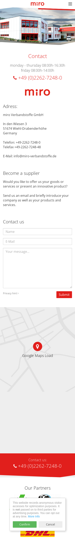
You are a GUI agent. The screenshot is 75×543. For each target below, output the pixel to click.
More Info (34, 516)
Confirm (24, 524)
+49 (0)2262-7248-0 (37, 77)
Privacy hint (11, 293)
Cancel (50, 524)
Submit (64, 294)
